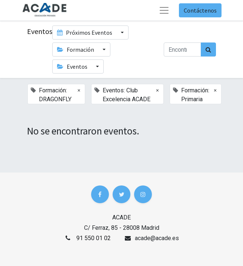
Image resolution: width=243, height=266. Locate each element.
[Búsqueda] (208, 49)
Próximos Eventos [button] (85, 32)
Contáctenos (200, 10)
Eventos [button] (73, 66)
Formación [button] (76, 49)
